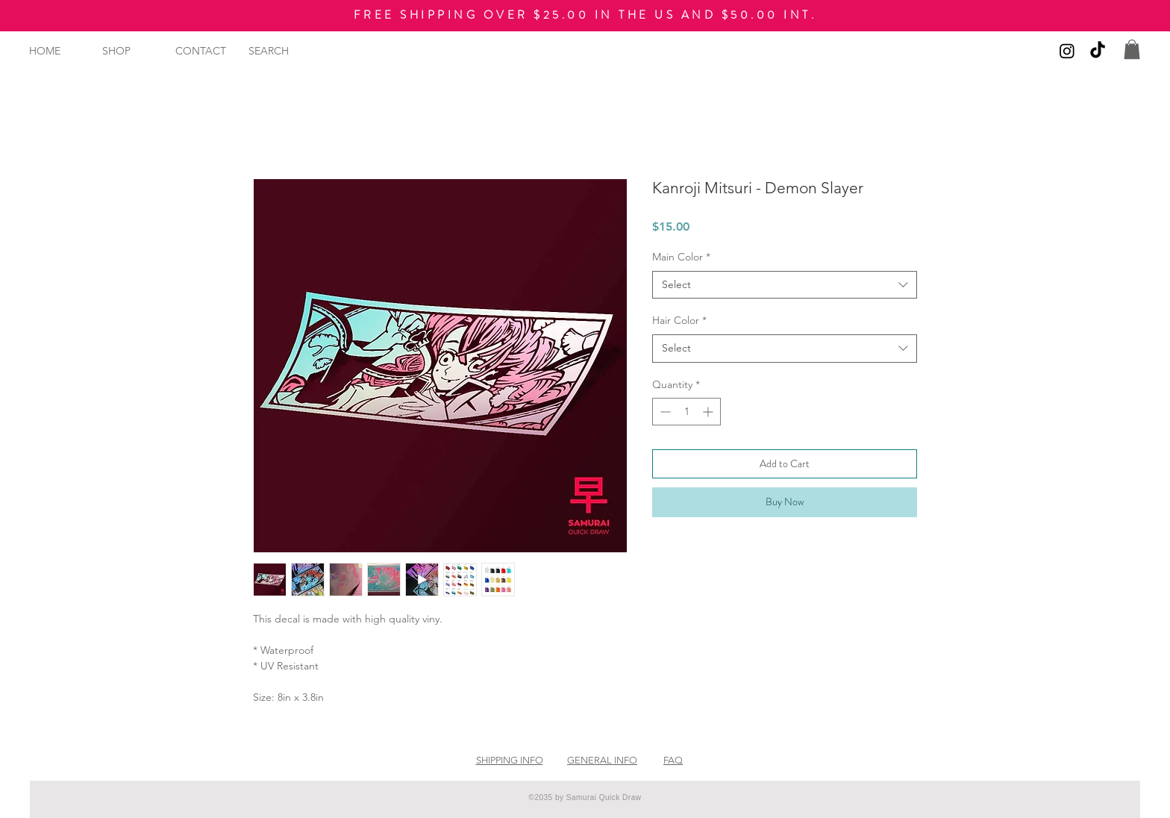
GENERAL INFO (602, 760)
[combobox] (784, 285)
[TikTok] (1097, 50)
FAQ (673, 760)
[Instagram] (1067, 50)
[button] (1132, 49)
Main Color (681, 256)
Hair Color (679, 320)
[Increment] (709, 412)
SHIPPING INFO (509, 760)
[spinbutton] (686, 412)
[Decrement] (663, 412)
